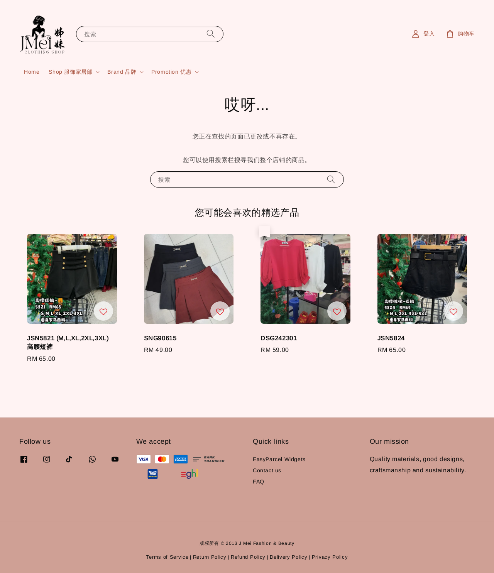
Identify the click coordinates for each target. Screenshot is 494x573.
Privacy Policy (330, 557)
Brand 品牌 (121, 72)
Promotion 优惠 (171, 72)
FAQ (258, 481)
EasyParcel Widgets (279, 459)
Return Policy (210, 557)
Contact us (267, 470)
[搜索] (210, 33)
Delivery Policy (289, 557)
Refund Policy (248, 557)
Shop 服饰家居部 (70, 72)
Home (31, 72)
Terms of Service (167, 557)
